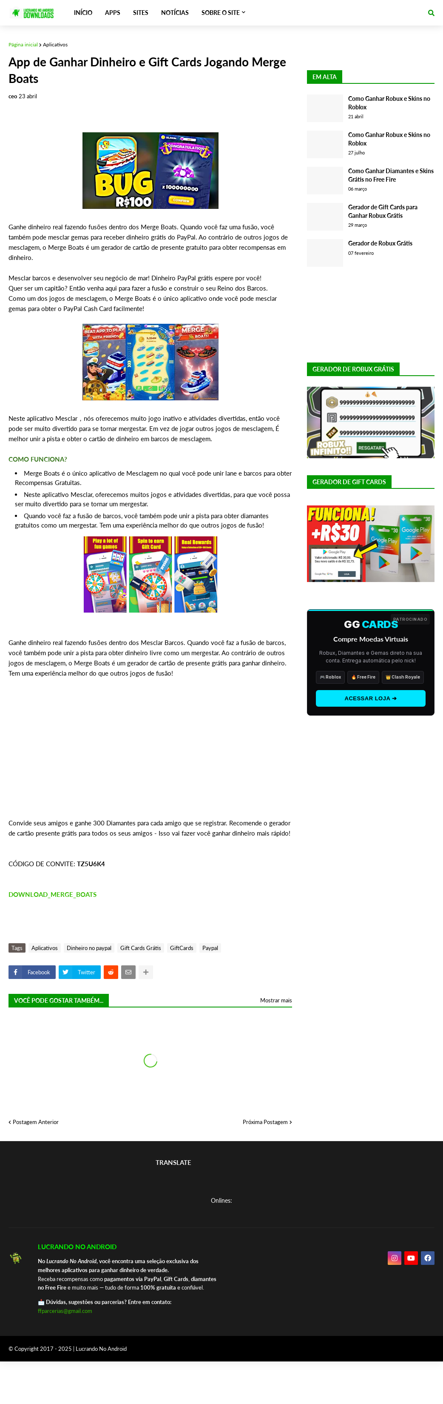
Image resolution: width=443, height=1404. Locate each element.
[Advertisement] (150, 758)
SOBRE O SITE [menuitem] (221, 12)
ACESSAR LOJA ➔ (371, 698)
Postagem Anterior (36, 1122)
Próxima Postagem (265, 1122)
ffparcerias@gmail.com (65, 1310)
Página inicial (23, 44)
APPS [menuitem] (112, 12)
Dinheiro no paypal (89, 948)
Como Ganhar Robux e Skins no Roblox (389, 103)
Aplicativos (55, 44)
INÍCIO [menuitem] (83, 12)
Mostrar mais (276, 1000)
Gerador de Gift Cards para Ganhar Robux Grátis (382, 211)
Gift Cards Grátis (140, 948)
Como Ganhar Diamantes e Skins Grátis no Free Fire (391, 175)
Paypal (210, 948)
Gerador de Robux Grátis (380, 243)
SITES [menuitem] (140, 12)
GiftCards (181, 948)
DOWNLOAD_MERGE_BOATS (53, 894)
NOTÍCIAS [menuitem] (175, 12)
